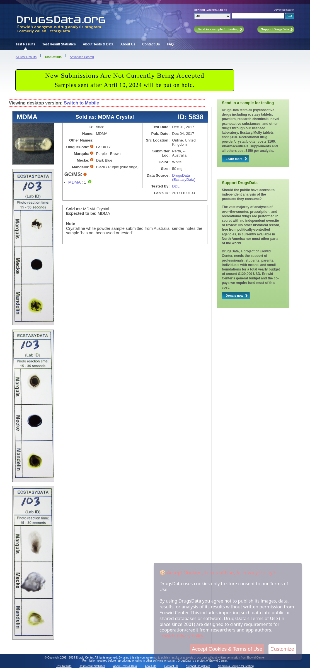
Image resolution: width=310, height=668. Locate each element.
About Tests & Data (98, 44)
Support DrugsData (198, 666)
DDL (176, 186)
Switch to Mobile (81, 103)
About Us (127, 44)
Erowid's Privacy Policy (181, 635)
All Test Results (26, 56)
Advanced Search (284, 9)
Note (70, 223)
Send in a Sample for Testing (236, 666)
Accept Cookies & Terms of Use (227, 649)
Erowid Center (218, 660)
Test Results (25, 44)
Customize (282, 649)
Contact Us (151, 44)
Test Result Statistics (59, 44)
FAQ (170, 44)
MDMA (74, 182)
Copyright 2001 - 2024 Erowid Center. (70, 657)
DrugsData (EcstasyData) (183, 177)
